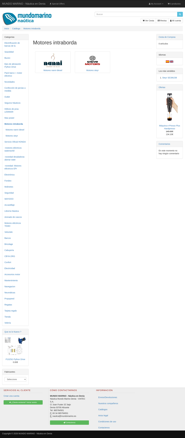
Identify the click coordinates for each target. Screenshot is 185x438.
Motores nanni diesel (14, 130)
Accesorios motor (12, 274)
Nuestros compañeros (108, 403)
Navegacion (9, 286)
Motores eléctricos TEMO (12, 224)
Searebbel (9, 52)
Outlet (7, 97)
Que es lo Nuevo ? (12, 332)
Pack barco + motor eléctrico (13, 74)
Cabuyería (9, 250)
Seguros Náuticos (12, 103)
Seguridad (9, 193)
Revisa (162, 20)
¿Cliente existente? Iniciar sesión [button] (23, 402)
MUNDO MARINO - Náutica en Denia (23, 3)
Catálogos (102, 409)
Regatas (8, 305)
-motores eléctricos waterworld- (13, 149)
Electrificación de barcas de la (12, 44)
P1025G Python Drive (15, 359)
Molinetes (8, 187)
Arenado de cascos (13, 217)
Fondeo (7, 181)
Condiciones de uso (107, 421)
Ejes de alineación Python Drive (12, 65)
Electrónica (9, 175)
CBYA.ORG (9, 256)
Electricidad (9, 268)
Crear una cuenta (11, 396)
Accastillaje (9, 205)
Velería (7, 323)
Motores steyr (11, 136)
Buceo (7, 58)
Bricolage (8, 244)
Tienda (7, 317)
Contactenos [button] (69, 423)
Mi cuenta (175, 20)
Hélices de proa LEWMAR (11, 110)
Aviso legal (103, 415)
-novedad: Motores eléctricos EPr (12, 167)
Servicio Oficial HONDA (15, 142)
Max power (9, 118)
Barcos (7, 238)
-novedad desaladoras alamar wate (14, 158)
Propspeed (9, 298)
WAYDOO (8, 199)
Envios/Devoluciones (107, 397)
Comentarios (164, 144)
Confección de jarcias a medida (15, 89)
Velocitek (8, 232)
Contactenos (104, 427)
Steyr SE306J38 (169, 78)
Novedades (9, 82)
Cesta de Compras (167, 37)
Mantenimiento (11, 280)
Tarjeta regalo (10, 311)
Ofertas (162, 87)
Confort (7, 262)
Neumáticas (9, 292)
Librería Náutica (11, 211)
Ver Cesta (148, 20)
